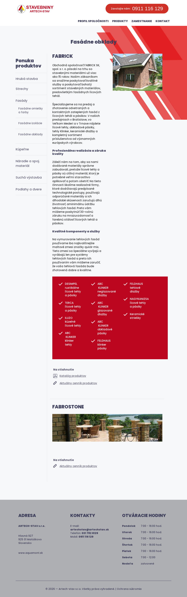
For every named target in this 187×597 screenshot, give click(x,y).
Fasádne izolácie (30, 123)
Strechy (22, 88)
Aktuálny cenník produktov (78, 383)
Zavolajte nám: (137, 8)
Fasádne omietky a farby (30, 110)
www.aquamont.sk (30, 553)
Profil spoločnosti (93, 21)
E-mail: (89, 527)
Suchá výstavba (29, 177)
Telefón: (84, 533)
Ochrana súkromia (129, 589)
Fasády (21, 100)
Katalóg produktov (73, 376)
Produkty (120, 21)
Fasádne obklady (30, 134)
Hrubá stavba (27, 78)
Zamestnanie (141, 21)
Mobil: (81, 537)
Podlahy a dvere (29, 189)
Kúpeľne (22, 149)
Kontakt (163, 21)
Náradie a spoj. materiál (28, 163)
